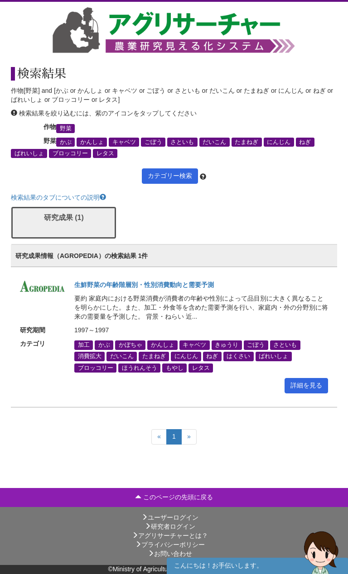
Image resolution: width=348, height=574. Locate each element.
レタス (105, 153)
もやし (175, 367)
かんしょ (92, 142)
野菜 (66, 128)
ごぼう (153, 142)
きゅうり (226, 345)
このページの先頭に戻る (174, 497)
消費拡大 (90, 356)
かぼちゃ (130, 345)
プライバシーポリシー (170, 544)
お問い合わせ (170, 553)
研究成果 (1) (64, 217)
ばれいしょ (29, 153)
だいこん (214, 142)
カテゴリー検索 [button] (170, 175)
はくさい (238, 356)
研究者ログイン (170, 526)
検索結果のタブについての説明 (58, 197)
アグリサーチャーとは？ (170, 535)
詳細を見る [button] (306, 385)
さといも (182, 142)
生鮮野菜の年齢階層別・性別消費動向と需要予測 (144, 284)
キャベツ (124, 142)
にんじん (278, 142)
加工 (84, 345)
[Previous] (159, 437)
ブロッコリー (70, 153)
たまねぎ (246, 142)
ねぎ (305, 142)
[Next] (189, 437)
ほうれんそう (139, 367)
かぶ (66, 142)
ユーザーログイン (169, 517)
